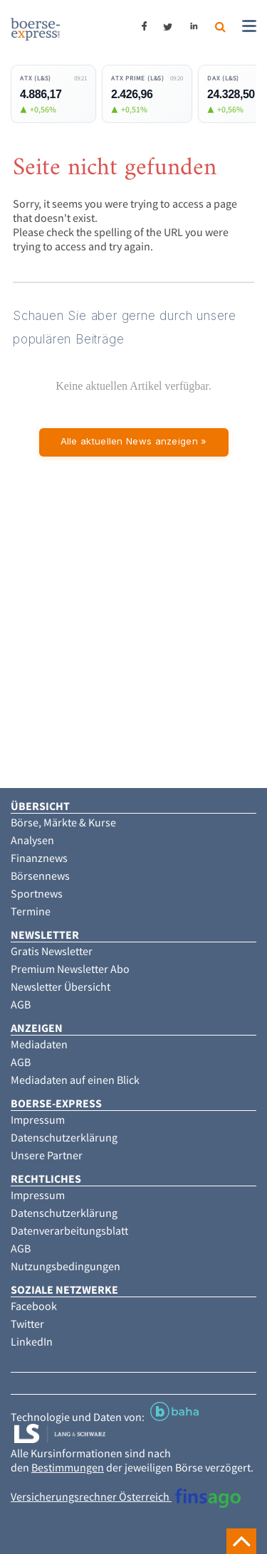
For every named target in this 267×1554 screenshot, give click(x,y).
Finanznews (39, 858)
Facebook (34, 1306)
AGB (21, 1004)
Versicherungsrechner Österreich (126, 1496)
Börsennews (40, 875)
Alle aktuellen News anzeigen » (134, 441)
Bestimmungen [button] (67, 1467)
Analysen (32, 840)
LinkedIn (32, 1341)
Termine (31, 911)
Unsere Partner (47, 1155)
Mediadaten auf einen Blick (75, 1080)
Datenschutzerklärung (64, 1137)
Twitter (27, 1323)
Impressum (38, 1119)
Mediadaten (39, 1044)
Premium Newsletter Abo (70, 969)
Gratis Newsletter (52, 951)
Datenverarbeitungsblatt (69, 1230)
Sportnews (37, 893)
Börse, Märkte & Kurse (63, 822)
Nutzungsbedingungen (65, 1266)
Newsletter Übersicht (60, 986)
